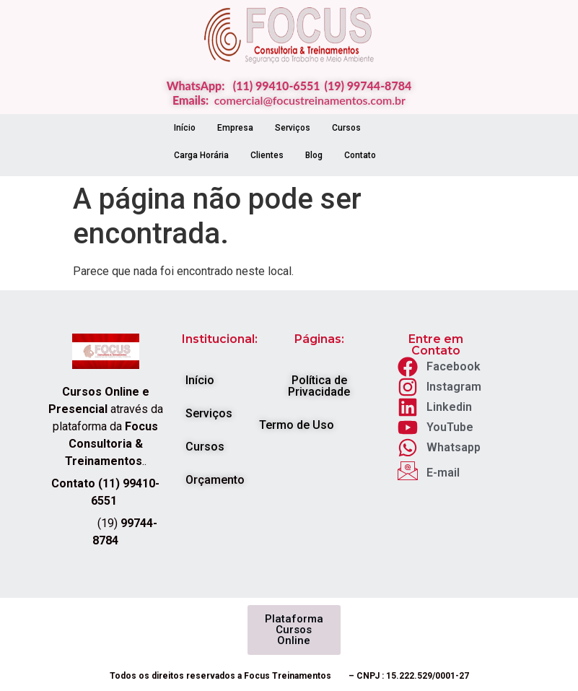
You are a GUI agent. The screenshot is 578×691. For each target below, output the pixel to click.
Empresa (235, 128)
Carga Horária (201, 155)
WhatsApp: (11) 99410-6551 (243, 85)
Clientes (267, 155)
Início (185, 128)
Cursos (346, 128)
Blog (314, 155)
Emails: (193, 100)
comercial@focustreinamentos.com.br (310, 100)
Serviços (292, 128)
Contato (360, 155)
